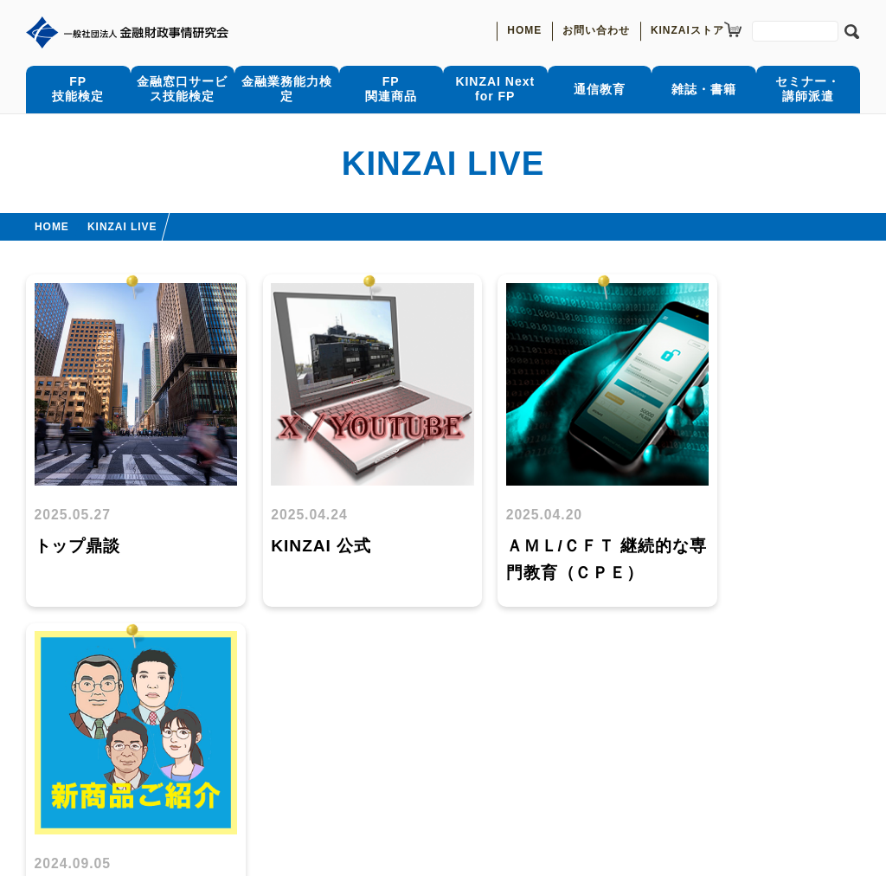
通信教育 (600, 88)
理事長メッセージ (534, 773)
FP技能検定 (78, 88)
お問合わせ (141, 773)
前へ (408, 647)
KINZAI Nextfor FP (495, 88)
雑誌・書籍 (703, 88)
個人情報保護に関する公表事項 (419, 791)
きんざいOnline (417, 718)
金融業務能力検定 (286, 88)
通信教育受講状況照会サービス (252, 718)
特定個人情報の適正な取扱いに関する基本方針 (162, 791)
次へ (477, 647)
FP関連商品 (391, 88)
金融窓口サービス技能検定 (182, 88)
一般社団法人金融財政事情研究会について (328, 773)
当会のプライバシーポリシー (110, 809)
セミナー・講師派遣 (807, 88)
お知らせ (52, 773)
